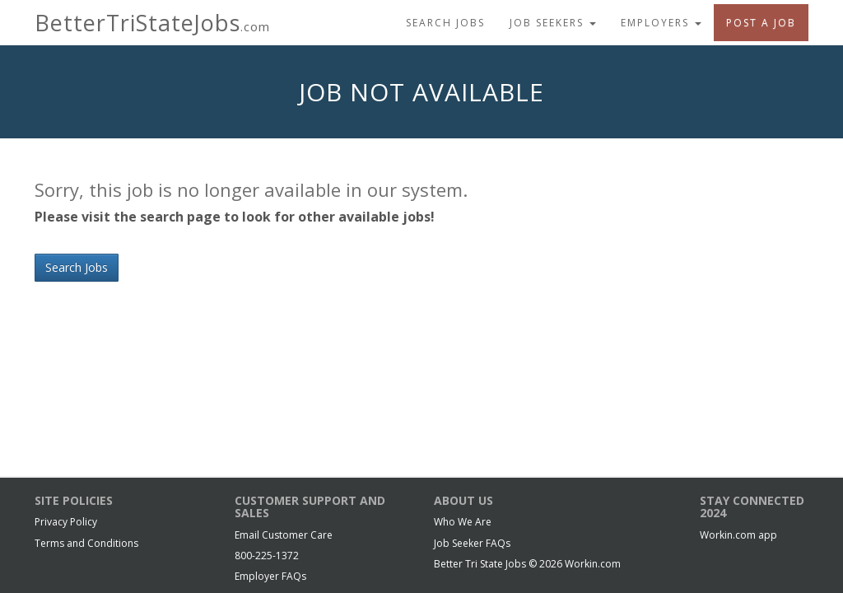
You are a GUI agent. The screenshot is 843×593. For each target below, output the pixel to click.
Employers (661, 23)
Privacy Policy (66, 522)
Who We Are (462, 522)
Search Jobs (445, 23)
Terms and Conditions (86, 543)
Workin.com (593, 564)
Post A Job (761, 23)
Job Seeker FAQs (472, 543)
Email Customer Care (284, 535)
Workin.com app (738, 535)
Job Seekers (553, 23)
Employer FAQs (270, 576)
